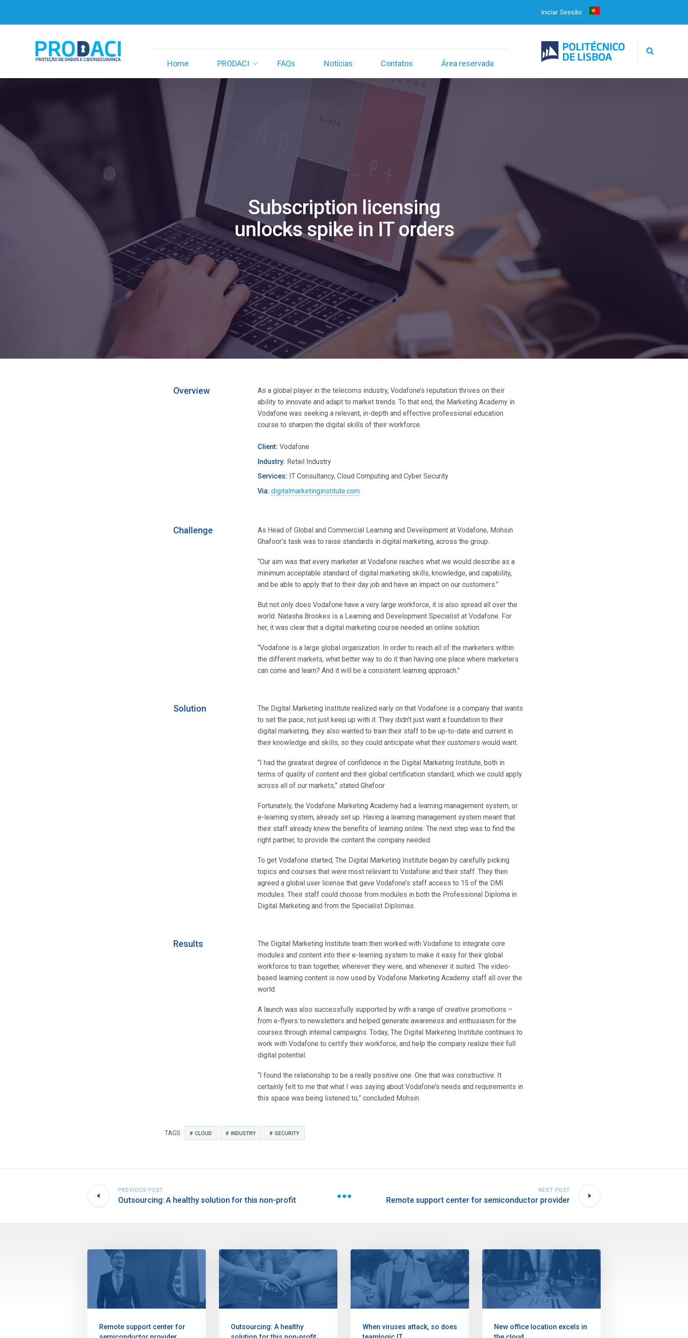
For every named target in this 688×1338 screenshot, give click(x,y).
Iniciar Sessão (561, 12)
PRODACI (233, 63)
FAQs (286, 63)
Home (178, 63)
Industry (243, 1133)
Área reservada (467, 63)
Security (287, 1133)
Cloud (203, 1133)
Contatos (397, 63)
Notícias (338, 63)
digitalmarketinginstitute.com (315, 491)
